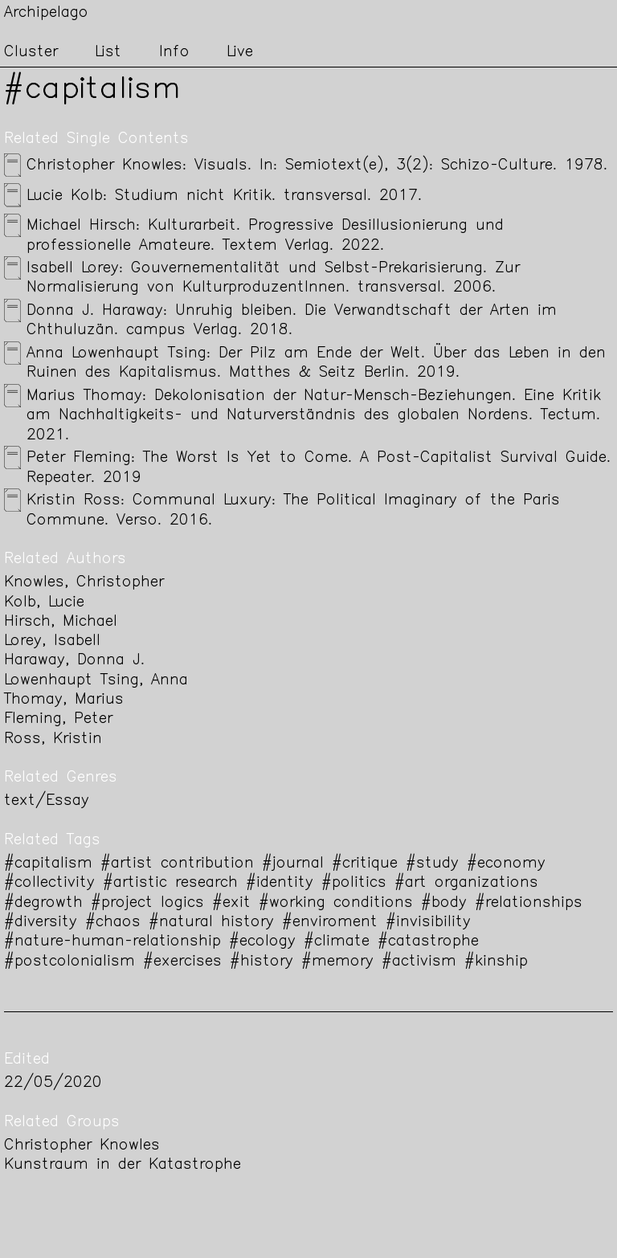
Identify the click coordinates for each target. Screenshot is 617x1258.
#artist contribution (177, 864)
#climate (337, 942)
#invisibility (428, 922)
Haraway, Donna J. (74, 661)
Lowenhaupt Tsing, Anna (96, 681)
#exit (231, 903)
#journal (293, 864)
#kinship (496, 962)
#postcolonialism (69, 962)
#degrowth (43, 903)
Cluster (31, 52)
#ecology (262, 942)
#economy (506, 864)
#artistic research (170, 883)
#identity (279, 883)
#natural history (211, 922)
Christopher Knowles (82, 1146)
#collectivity (49, 883)
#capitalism (48, 864)
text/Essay (46, 801)
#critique (365, 864)
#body (444, 903)
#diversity (40, 922)
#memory (337, 962)
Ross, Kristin (53, 739)
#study (432, 864)
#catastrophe (428, 942)
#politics (353, 883)
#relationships (528, 903)
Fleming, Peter (58, 719)
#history (261, 962)
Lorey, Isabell (52, 641)
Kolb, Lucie (44, 603)
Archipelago (46, 13)
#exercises (182, 962)
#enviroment (330, 922)
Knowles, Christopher (84, 583)
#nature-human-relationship (112, 942)
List (108, 52)
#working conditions (336, 903)
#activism (419, 962)
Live (240, 52)
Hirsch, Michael (60, 622)
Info (174, 52)
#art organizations (466, 883)
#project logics (147, 903)
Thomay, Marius (64, 700)
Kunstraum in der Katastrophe (122, 1165)
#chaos (113, 922)
